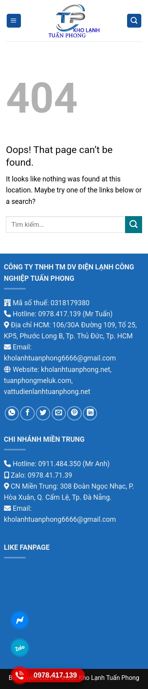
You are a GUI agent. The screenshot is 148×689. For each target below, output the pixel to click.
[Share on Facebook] (27, 413)
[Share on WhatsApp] (12, 413)
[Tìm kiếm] (134, 21)
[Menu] (14, 21)
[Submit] (133, 224)
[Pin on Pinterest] (74, 413)
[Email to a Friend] (59, 413)
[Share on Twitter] (43, 413)
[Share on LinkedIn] (90, 413)
